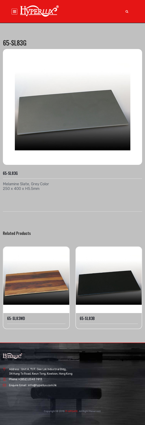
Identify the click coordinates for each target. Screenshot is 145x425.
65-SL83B (87, 318)
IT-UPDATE (71, 411)
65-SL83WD (16, 318)
